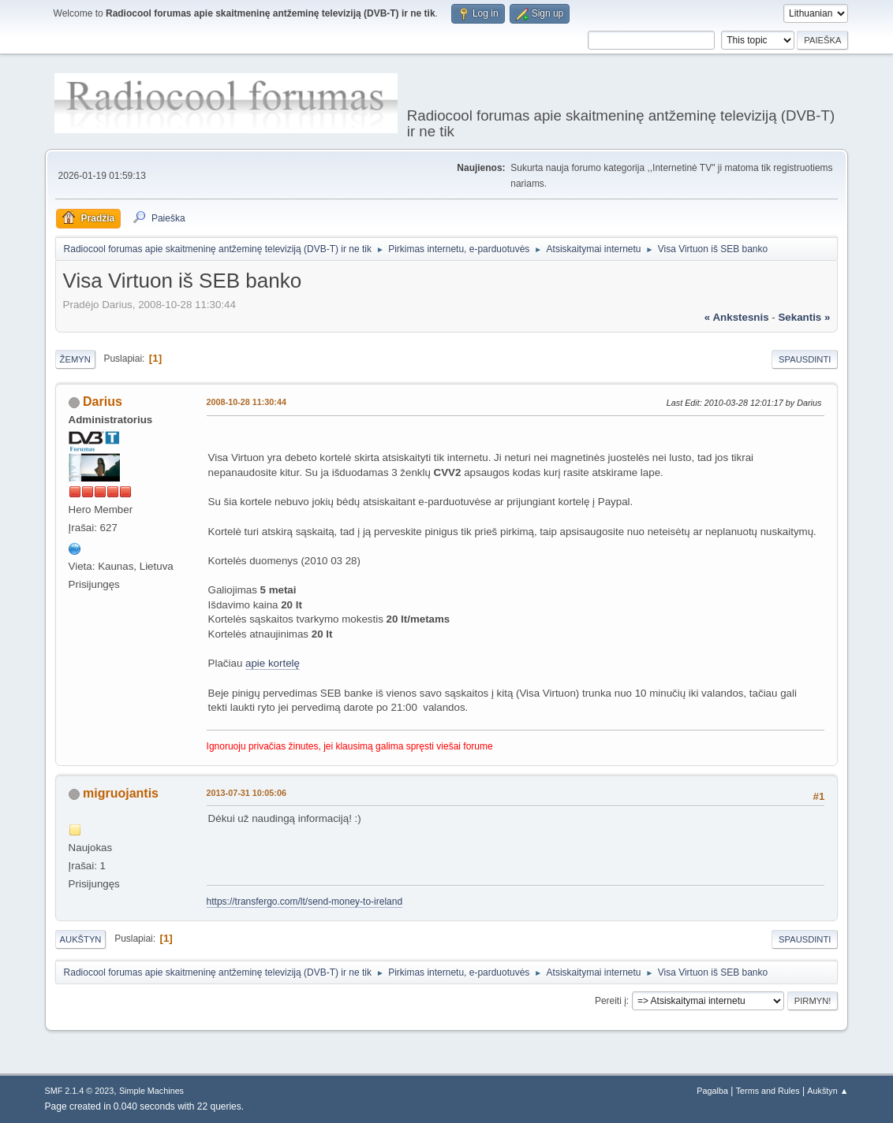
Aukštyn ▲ (827, 1090)
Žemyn (75, 359)
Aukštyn (81, 939)
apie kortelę (272, 663)
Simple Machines (151, 1090)
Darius (102, 401)
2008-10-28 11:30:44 (246, 402)
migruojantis (121, 793)
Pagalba (712, 1090)
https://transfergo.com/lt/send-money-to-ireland (304, 901)
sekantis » (804, 317)
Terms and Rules (768, 1090)
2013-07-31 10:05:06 (246, 793)
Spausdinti (805, 359)
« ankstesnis (736, 317)
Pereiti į (610, 1000)
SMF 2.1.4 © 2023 (79, 1090)
